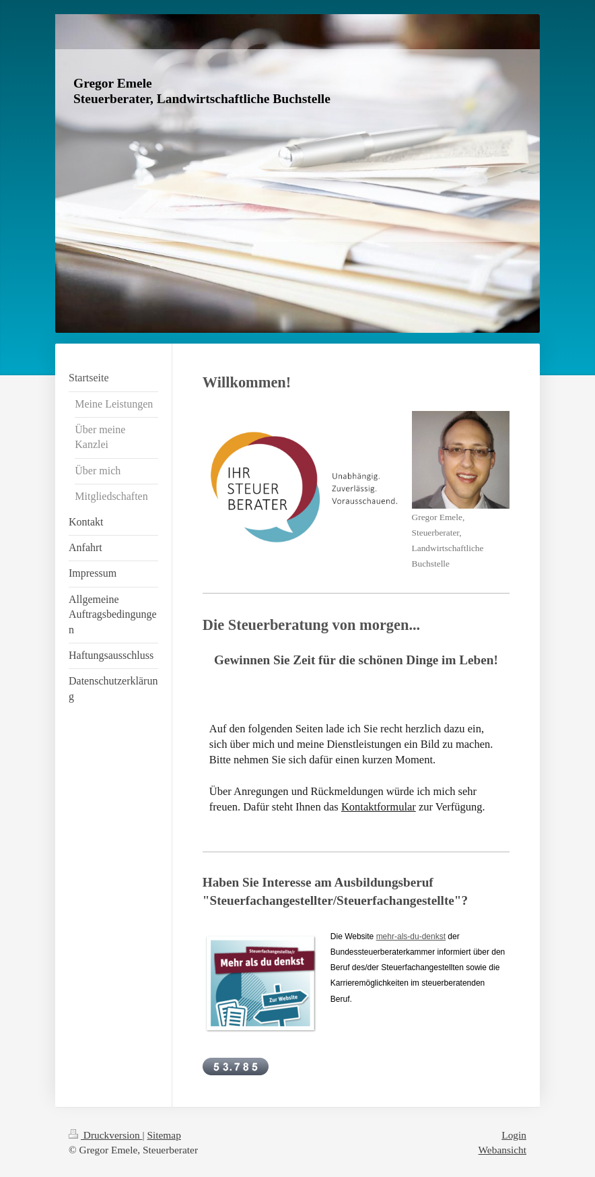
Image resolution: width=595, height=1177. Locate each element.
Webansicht (502, 1149)
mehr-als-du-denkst (411, 936)
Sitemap (163, 1135)
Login (513, 1135)
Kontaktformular (378, 806)
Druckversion (105, 1135)
